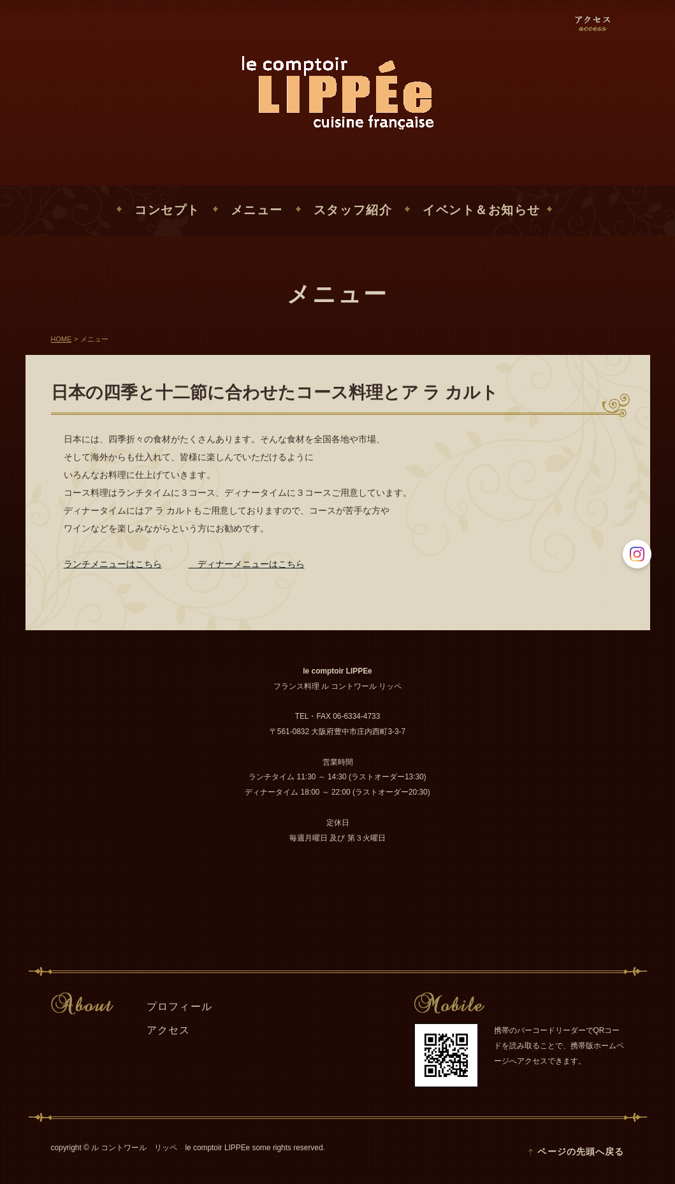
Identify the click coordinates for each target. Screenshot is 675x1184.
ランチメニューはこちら (113, 564)
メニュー (257, 211)
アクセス (169, 1030)
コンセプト (167, 211)
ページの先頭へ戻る (580, 1152)
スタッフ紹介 (353, 211)
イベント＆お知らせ (482, 211)
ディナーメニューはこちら (247, 564)
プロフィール (180, 1006)
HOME (61, 339)
